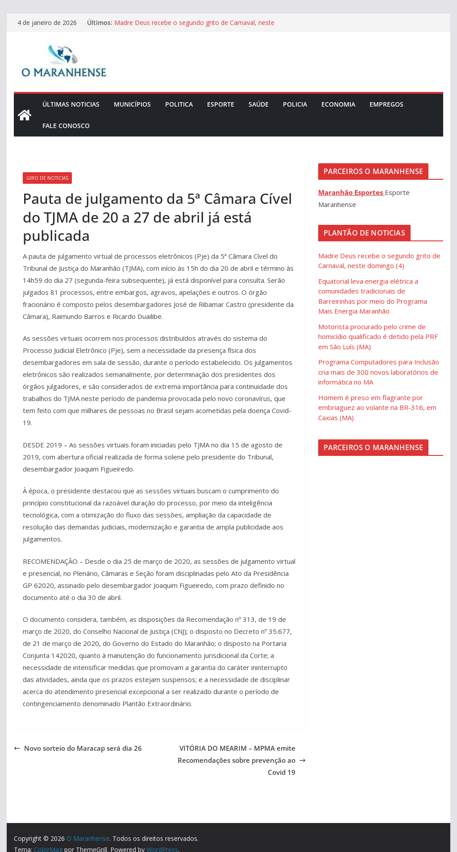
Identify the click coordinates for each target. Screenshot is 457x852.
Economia (338, 104)
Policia (295, 104)
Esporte (220, 104)
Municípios (132, 104)
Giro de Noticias (47, 178)
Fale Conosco (66, 125)
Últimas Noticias (71, 104)
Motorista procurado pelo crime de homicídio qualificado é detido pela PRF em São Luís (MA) (378, 336)
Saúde (259, 104)
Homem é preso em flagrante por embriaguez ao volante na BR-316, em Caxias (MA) (377, 407)
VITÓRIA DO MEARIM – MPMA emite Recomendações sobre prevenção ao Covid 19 (242, 760)
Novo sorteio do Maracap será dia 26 (78, 748)
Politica (179, 104)
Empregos (386, 104)
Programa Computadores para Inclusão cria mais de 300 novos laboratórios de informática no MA (378, 371)
